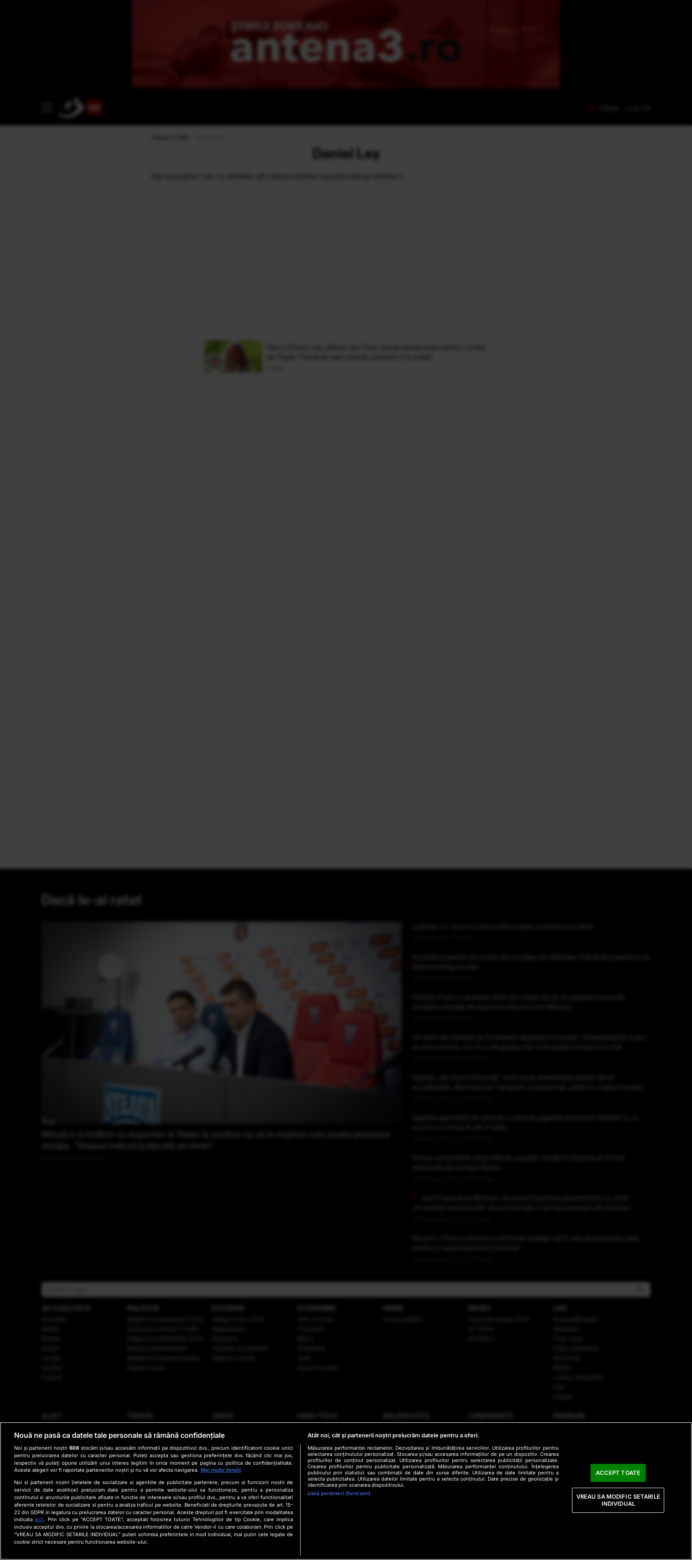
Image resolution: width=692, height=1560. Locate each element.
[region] (346, 1491)
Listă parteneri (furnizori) (339, 1493)
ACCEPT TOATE (618, 1472)
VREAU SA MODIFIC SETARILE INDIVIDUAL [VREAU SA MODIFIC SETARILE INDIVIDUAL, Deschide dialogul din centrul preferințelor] (618, 1500)
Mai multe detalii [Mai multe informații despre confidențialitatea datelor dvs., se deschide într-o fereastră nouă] (221, 1470)
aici (39, 1519)
